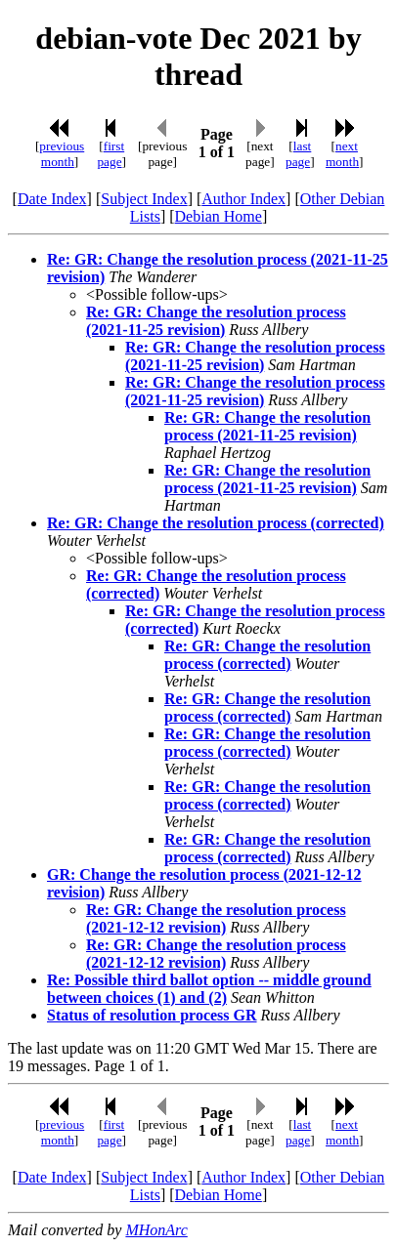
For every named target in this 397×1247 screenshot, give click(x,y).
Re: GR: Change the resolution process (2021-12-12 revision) (216, 918)
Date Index (52, 198)
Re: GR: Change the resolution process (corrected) (215, 523)
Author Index (243, 198)
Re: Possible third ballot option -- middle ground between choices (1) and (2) (209, 989)
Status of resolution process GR (152, 1015)
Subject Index (144, 198)
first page (110, 154)
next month (342, 154)
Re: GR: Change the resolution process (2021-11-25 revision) (216, 321)
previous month (61, 154)
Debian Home (218, 216)
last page (298, 154)
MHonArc (156, 1230)
